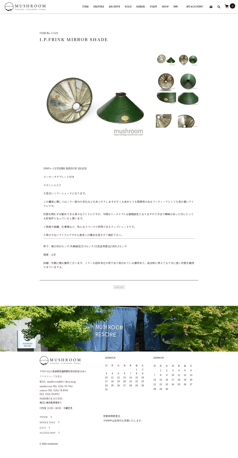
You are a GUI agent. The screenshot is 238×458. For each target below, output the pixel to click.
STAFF (153, 6)
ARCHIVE (114, 6)
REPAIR (140, 6)
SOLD (128, 6)
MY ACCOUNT (194, 6)
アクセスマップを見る (51, 376)
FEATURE (98, 6)
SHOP (165, 6)
